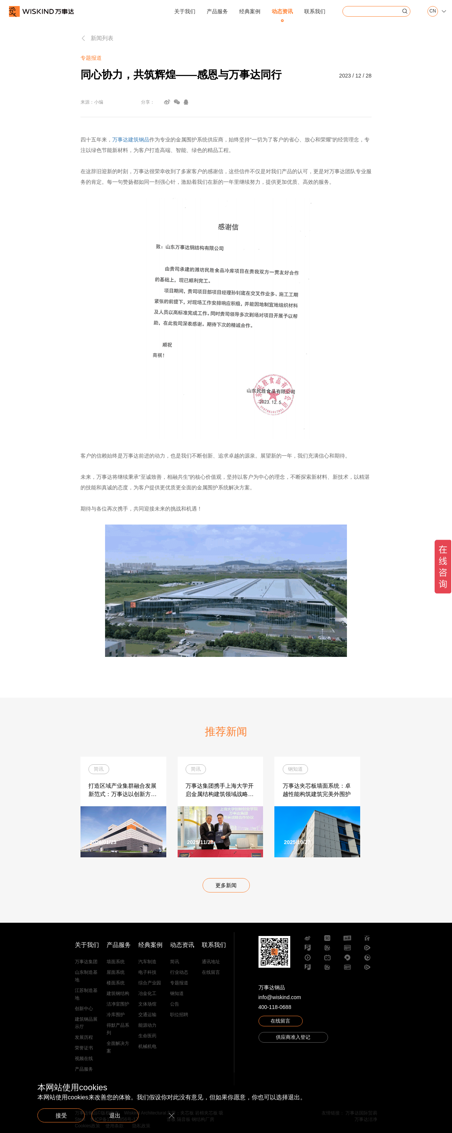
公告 (174, 1004)
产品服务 (217, 11)
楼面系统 (116, 983)
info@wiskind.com (280, 998)
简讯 (174, 962)
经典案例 (249, 11)
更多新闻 (226, 886)
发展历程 (84, 1037)
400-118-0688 (275, 1008)
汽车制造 (147, 962)
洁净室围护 (118, 1004)
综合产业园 (149, 983)
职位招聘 (179, 1015)
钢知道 (177, 993)
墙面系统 (116, 962)
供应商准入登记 (293, 1040)
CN (432, 11)
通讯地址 (211, 962)
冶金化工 (147, 993)
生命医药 (147, 1036)
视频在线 (84, 1059)
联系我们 (314, 11)
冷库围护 (116, 1015)
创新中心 (84, 1009)
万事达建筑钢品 (130, 140)
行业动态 (179, 972)
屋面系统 (116, 972)
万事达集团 (86, 962)
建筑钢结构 (118, 993)
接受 (64, 1114)
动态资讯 (282, 11)
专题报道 (179, 983)
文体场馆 (147, 1004)
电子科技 (147, 972)
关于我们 (184, 11)
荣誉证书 (84, 1048)
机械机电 (147, 1046)
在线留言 (211, 972)
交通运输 (147, 1015)
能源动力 (147, 1025)
